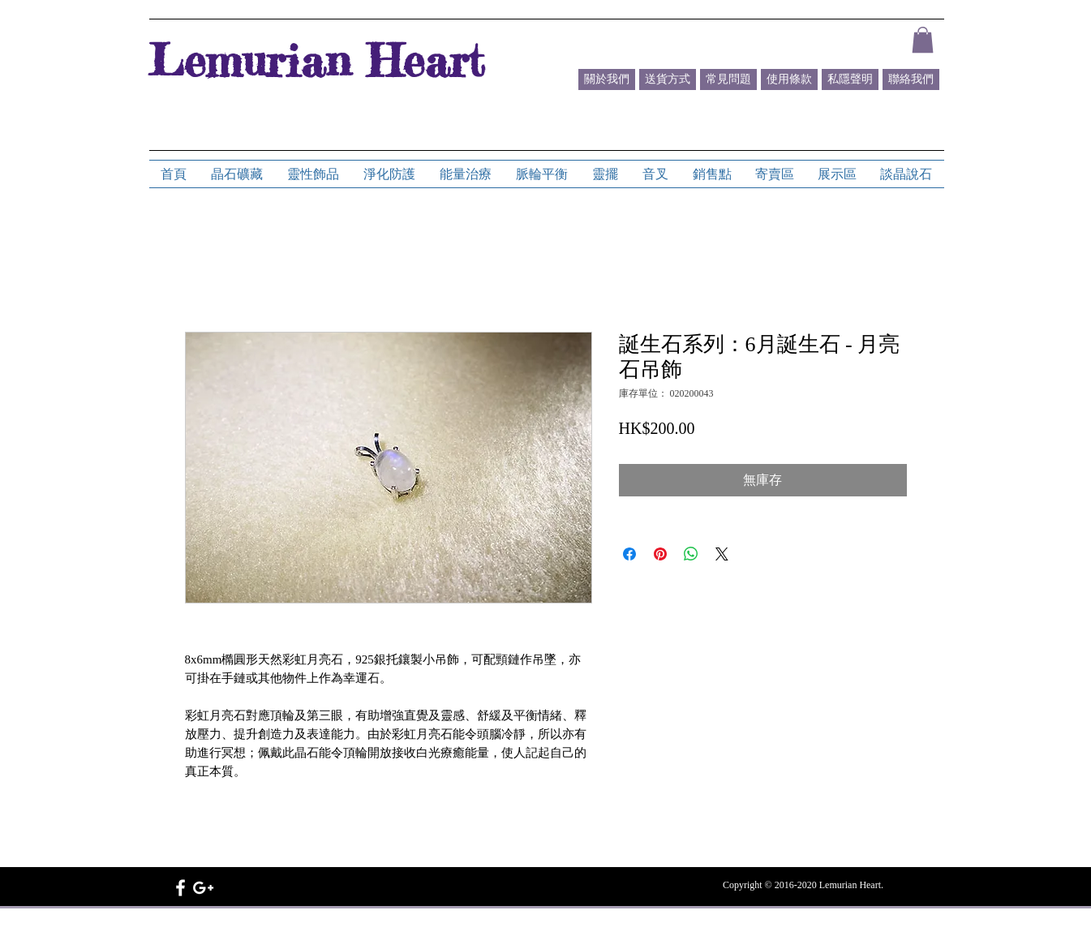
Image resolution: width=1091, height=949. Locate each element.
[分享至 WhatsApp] (691, 554)
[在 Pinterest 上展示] (660, 554)
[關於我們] (606, 79)
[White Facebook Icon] (180, 888)
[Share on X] (722, 554)
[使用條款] (789, 79)
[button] (923, 40)
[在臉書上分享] (629, 554)
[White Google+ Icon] (203, 888)
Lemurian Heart (316, 60)
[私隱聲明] (850, 79)
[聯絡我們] (911, 79)
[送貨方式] (667, 79)
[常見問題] (728, 79)
